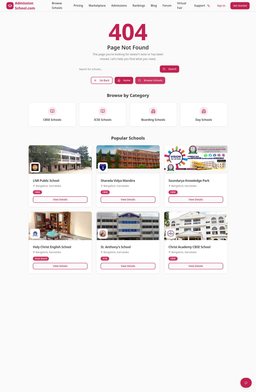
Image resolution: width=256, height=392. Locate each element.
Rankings (139, 5)
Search (169, 69)
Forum (166, 5)
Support (199, 5)
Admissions (119, 5)
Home (124, 80)
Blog (154, 5)
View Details (60, 199)
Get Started (240, 5)
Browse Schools (57, 5)
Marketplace (97, 5)
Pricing (78, 5)
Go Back (101, 80)
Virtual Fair (181, 5)
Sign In (221, 5)
